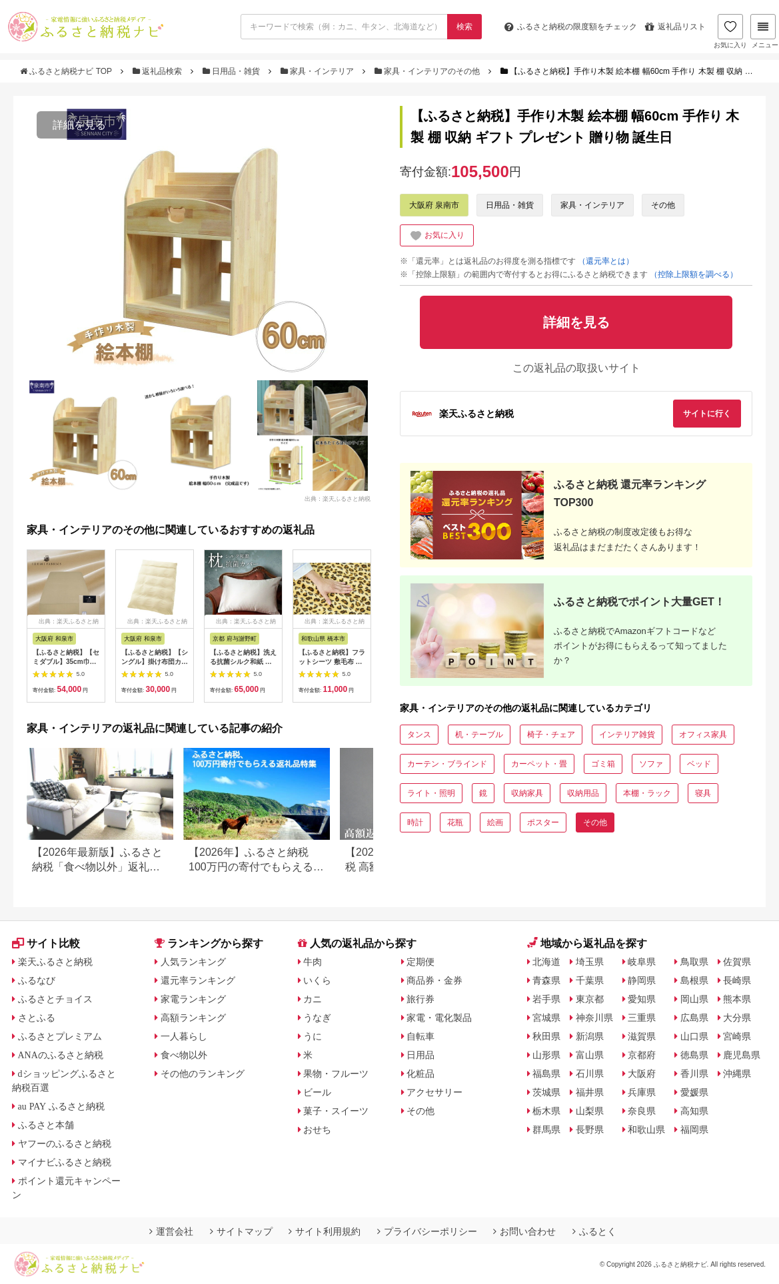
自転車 (420, 1036)
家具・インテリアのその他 (428, 71)
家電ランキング (193, 999)
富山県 (590, 1055)
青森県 (546, 980)
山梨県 (590, 1111)
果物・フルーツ (336, 1073)
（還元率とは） (606, 261)
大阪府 (642, 1073)
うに (312, 1036)
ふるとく (594, 1231)
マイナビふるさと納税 (64, 1162)
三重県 (642, 1017)
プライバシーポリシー (427, 1231)
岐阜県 (642, 961)
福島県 (546, 1073)
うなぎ (317, 1017)
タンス (419, 734)
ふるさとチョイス (55, 999)
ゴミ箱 (603, 764)
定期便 (420, 961)
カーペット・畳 (539, 764)
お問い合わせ (524, 1231)
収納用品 (583, 793)
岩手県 (546, 999)
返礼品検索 (159, 71)
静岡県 (642, 980)
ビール (317, 1092)
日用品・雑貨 (233, 71)
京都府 (642, 1055)
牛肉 (312, 961)
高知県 (694, 1111)
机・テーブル (479, 734)
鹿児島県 (741, 1055)
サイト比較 (46, 943)
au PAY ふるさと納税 (61, 1106)
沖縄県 (737, 1073)
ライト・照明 (431, 793)
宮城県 (546, 1017)
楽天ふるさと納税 (55, 961)
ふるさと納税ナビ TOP (67, 71)
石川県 (590, 1073)
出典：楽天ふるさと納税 (338, 498)
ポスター (543, 822)
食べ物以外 (184, 1055)
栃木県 (546, 1111)
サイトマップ (241, 1231)
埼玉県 (590, 961)
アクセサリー (434, 1092)
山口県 (694, 1036)
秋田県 (546, 1036)
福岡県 (694, 1129)
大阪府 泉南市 (434, 205)
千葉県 (590, 980)
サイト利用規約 (325, 1231)
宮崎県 (737, 1036)
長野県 (590, 1129)
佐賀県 (737, 961)
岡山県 (694, 999)
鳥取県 (694, 961)
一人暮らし (184, 1036)
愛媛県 (694, 1092)
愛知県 (642, 999)
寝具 (703, 793)
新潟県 (590, 1036)
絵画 (495, 822)
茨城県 (546, 1092)
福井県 (590, 1092)
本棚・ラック (647, 793)
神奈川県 (594, 1017)
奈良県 (642, 1111)
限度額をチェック (570, 26)
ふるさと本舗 (46, 1124)
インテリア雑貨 (627, 734)
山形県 (546, 1055)
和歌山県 (646, 1129)
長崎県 (737, 980)
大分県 (737, 1017)
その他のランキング (203, 1073)
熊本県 (737, 999)
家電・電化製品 (439, 1017)
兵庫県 (642, 1092)
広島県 (694, 1017)
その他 (663, 205)
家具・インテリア (319, 71)
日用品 (420, 1055)
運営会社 (171, 1231)
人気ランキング (193, 961)
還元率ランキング (198, 980)
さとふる (36, 1017)
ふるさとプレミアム (60, 1036)
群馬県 (546, 1129)
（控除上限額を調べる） (694, 274)
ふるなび (36, 980)
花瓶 (455, 822)
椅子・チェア (551, 734)
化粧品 (420, 1073)
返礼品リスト (675, 26)
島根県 (694, 980)
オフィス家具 (703, 734)
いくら (317, 980)
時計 (415, 822)
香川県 (694, 1073)
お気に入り (730, 31)
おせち (317, 1129)
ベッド (699, 764)
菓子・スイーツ (336, 1111)
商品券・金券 (434, 980)
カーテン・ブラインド (447, 764)
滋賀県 (642, 1036)
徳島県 (694, 1055)
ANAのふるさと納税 (60, 1055)
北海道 (546, 961)
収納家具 (527, 793)
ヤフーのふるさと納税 (64, 1143)
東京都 (590, 999)
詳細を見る (79, 125)
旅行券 (420, 999)
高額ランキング (193, 1017)
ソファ (651, 764)
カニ (312, 999)
